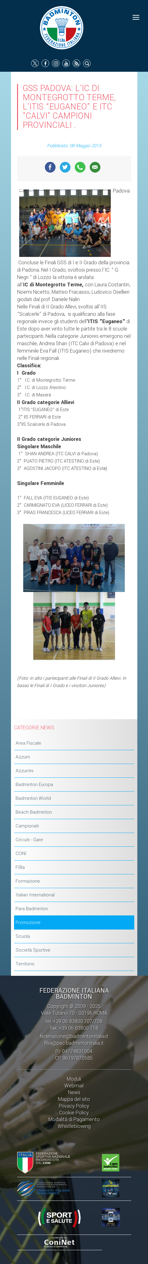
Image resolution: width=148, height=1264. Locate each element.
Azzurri (23, 757)
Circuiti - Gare (29, 839)
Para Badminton (32, 908)
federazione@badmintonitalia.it (74, 1036)
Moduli (74, 1079)
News (74, 1092)
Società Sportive (33, 950)
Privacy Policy (74, 1105)
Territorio (25, 963)
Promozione (28, 922)
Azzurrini (24, 770)
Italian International (35, 895)
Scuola (23, 936)
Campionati (27, 826)
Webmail (74, 1085)
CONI (21, 853)
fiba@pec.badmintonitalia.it (74, 1043)
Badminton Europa (34, 784)
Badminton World (33, 798)
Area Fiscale (28, 743)
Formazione (28, 881)
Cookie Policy (74, 1112)
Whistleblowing (74, 1126)
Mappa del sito (74, 1099)
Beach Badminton (34, 812)
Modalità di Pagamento (74, 1119)
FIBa (20, 867)
